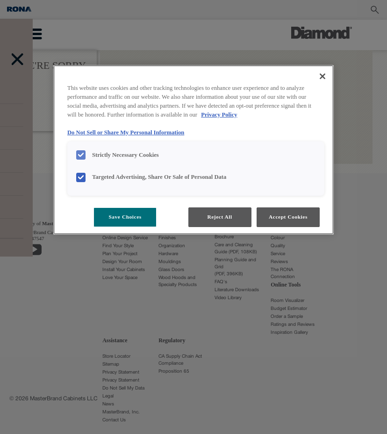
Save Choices (124, 217)
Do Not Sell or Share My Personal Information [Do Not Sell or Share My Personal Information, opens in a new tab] (125, 132)
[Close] (322, 76)
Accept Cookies (288, 217)
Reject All (219, 217)
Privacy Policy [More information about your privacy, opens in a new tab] (219, 114)
